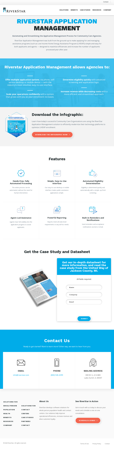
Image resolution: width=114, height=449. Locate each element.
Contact (105, 2)
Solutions (63, 10)
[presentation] (81, 310)
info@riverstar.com (21, 375)
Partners (25, 421)
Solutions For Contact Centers (28, 410)
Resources (97, 10)
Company (107, 10)
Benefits (74, 10)
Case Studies (85, 10)
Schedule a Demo (87, 420)
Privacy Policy (97, 444)
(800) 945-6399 (57, 375)
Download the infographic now (51, 135)
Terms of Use (84, 444)
